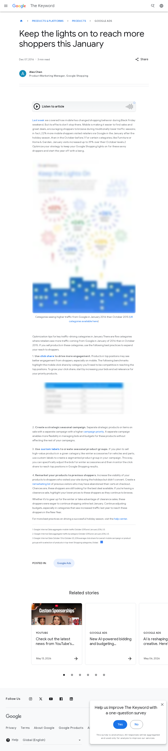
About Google (44, 728)
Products (79, 21)
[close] (157, 710)
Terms (25, 728)
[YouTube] (51, 699)
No (131, 730)
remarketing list (41, 484)
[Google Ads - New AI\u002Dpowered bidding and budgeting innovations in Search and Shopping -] (110, 634)
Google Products (71, 728)
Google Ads (64, 563)
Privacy (11, 728)
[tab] (64, 675)
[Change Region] (52, 740)
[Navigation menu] (5, 5)
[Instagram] (30, 699)
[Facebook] (61, 699)
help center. (121, 518)
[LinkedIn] (71, 699)
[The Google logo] (13, 716)
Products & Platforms (48, 21)
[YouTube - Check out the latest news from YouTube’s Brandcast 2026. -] (56, 634)
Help (12, 740)
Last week (38, 120)
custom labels (50, 449)
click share (47, 356)
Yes (114, 730)
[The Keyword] (21, 21)
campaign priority (93, 431)
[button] (142, 59)
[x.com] (40, 699)
